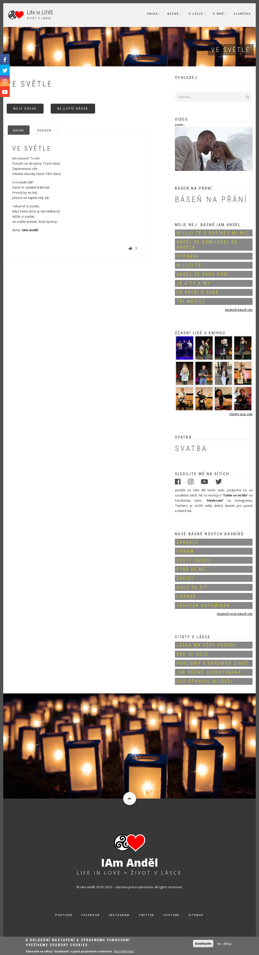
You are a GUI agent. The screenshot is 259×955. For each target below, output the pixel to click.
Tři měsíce (191, 301)
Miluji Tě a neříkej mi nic (213, 233)
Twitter (146, 915)
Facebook (91, 915)
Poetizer (63, 915)
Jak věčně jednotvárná (209, 672)
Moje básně (25, 108)
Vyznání (188, 256)
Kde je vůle (192, 654)
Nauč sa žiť (192, 587)
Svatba (191, 448)
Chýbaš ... (190, 596)
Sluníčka (242, 14)
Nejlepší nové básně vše (235, 614)
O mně (218, 14)
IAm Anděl (129, 862)
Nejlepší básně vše (239, 309)
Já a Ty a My (193, 283)
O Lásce (195, 14)
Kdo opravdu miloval (205, 681)
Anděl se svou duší (202, 274)
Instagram (119, 915)
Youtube (171, 915)
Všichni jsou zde (241, 414)
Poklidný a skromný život (213, 663)
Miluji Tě (189, 265)
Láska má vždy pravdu (207, 645)
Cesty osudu (193, 560)
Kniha (152, 14)
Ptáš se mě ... (195, 569)
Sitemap (196, 915)
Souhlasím (203, 944)
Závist (185, 578)
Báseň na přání (211, 199)
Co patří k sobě (198, 292)
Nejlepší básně (72, 108)
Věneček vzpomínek (203, 605)
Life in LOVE (40, 12)
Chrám (185, 551)
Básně (173, 14)
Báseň (18, 130)
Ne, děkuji (224, 945)
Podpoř (44, 130)
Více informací (124, 952)
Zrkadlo (187, 542)
